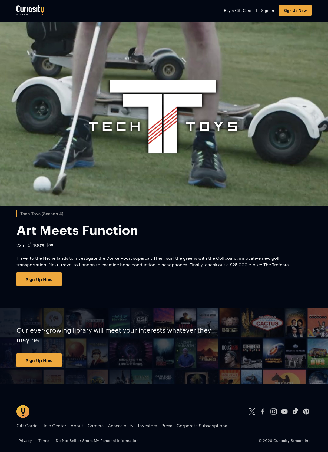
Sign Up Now (295, 10)
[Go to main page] (30, 10)
